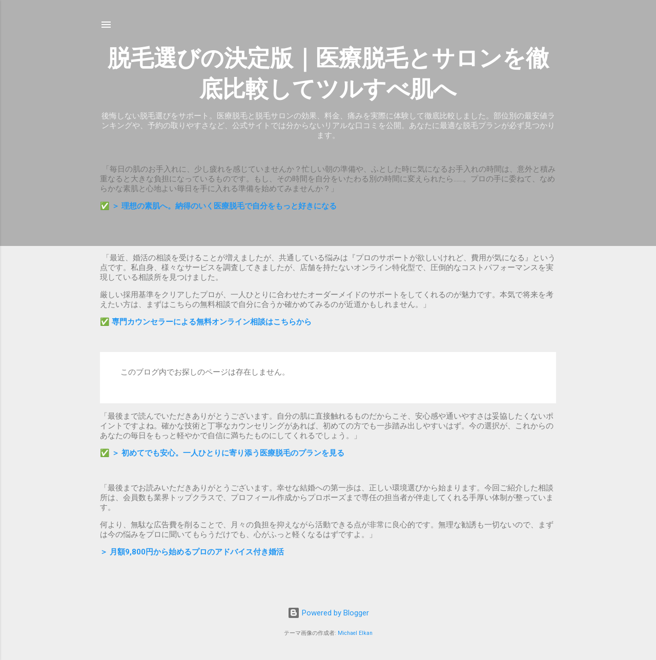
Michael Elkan (355, 633)
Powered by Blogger (328, 612)
